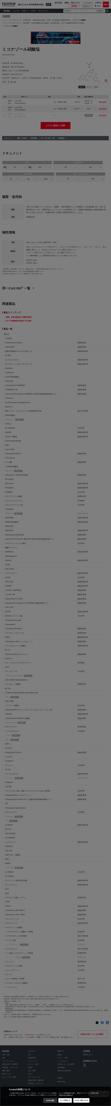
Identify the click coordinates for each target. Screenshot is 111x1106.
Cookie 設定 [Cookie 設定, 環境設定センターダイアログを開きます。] (50, 1100)
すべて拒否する (65, 1100)
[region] (55, 1096)
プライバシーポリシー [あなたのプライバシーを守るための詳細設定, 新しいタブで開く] (66, 1095)
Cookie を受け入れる (81, 1100)
